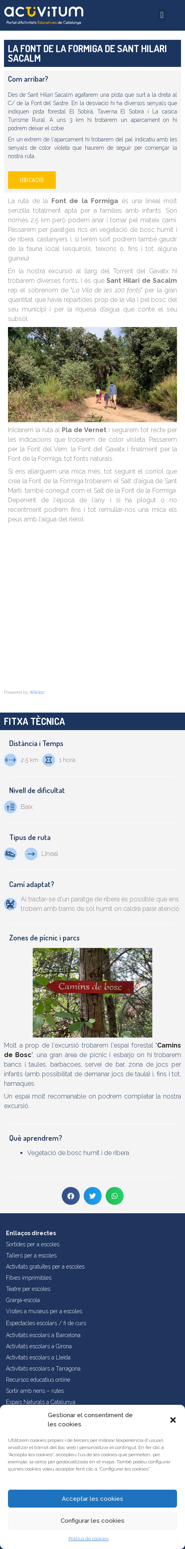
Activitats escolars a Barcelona (43, 1335)
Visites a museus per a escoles (44, 1311)
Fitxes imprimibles (28, 1278)
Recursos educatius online (38, 1380)
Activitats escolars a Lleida (38, 1357)
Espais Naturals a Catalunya (40, 1402)
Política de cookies (88, 1538)
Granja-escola (23, 1300)
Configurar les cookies (92, 1520)
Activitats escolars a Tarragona (43, 1368)
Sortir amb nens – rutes (35, 1391)
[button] (173, 1420)
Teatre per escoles (28, 1289)
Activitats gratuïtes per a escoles (45, 1266)
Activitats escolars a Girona (39, 1346)
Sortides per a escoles (32, 1244)
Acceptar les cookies (92, 1498)
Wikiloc (37, 692)
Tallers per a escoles (31, 1255)
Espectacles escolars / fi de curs (46, 1323)
